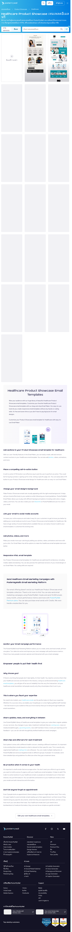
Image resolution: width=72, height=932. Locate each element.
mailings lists (23, 750)
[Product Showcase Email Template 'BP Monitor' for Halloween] (11, 258)
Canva (5, 888)
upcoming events (25, 728)
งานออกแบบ (6, 29)
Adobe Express (8, 893)
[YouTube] (64, 829)
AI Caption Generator (53, 876)
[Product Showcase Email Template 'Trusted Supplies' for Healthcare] (11, 358)
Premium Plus (54, 847)
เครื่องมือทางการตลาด (34, 852)
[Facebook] (45, 829)
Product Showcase (21, 9)
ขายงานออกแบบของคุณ (11, 852)
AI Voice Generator (52, 869)
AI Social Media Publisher (32, 869)
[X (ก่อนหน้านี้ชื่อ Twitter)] (58, 829)
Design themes (32, 849)
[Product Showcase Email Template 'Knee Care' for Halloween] (35, 308)
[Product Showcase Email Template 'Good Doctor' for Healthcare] (11, 208)
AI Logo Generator (52, 874)
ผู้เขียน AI (27, 874)
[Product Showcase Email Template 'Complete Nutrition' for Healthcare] (35, 158)
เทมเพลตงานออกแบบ (34, 842)
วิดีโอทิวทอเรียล (8, 866)
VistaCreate (7, 890)
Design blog (7, 871)
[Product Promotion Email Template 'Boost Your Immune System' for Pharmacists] (58, 308)
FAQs (40, 895)
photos (51, 457)
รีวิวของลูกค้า (7, 854)
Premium (53, 844)
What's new (7, 844)
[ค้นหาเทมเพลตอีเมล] (41, 29)
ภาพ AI (26, 876)
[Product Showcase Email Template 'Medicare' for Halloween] (58, 258)
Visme (24, 888)
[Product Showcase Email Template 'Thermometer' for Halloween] (11, 308)
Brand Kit (38, 502)
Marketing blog (8, 874)
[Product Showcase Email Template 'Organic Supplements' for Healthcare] (11, 158)
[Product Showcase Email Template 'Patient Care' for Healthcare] (35, 258)
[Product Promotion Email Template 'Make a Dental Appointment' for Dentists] (58, 58)
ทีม (51, 849)
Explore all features (33, 854)
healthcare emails (28, 700)
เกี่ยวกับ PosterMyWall (10, 842)
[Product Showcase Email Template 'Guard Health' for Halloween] (58, 208)
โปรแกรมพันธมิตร (9, 849)
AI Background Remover (54, 871)
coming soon (55, 725)
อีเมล (16, 29)
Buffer (24, 890)
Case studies (7, 847)
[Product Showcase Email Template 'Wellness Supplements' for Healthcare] (35, 108)
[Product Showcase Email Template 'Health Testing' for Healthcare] (58, 108)
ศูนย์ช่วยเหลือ (42, 890)
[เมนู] (67, 3)
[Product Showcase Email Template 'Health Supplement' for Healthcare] (58, 158)
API (39, 898)
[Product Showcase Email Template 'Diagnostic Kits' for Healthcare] (11, 108)
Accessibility (42, 893)
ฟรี (51, 842)
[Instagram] (52, 829)
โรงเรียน (53, 852)
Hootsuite (25, 893)
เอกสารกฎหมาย (43, 901)
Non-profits (54, 854)
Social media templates (34, 847)
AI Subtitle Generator (53, 866)
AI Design (27, 866)
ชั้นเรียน (6, 869)
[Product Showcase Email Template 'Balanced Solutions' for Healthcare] (35, 58)
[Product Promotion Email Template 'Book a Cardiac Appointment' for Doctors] (35, 208)
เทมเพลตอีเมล (5, 9)
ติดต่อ (40, 888)
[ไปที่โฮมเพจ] (8, 3)
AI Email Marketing (30, 871)
